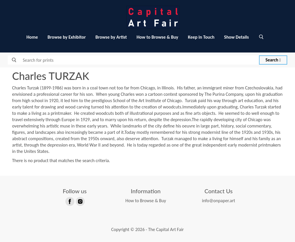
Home (32, 37)
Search (273, 60)
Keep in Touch (201, 37)
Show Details (236, 37)
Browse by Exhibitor (67, 37)
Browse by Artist (111, 37)
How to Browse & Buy (157, 37)
